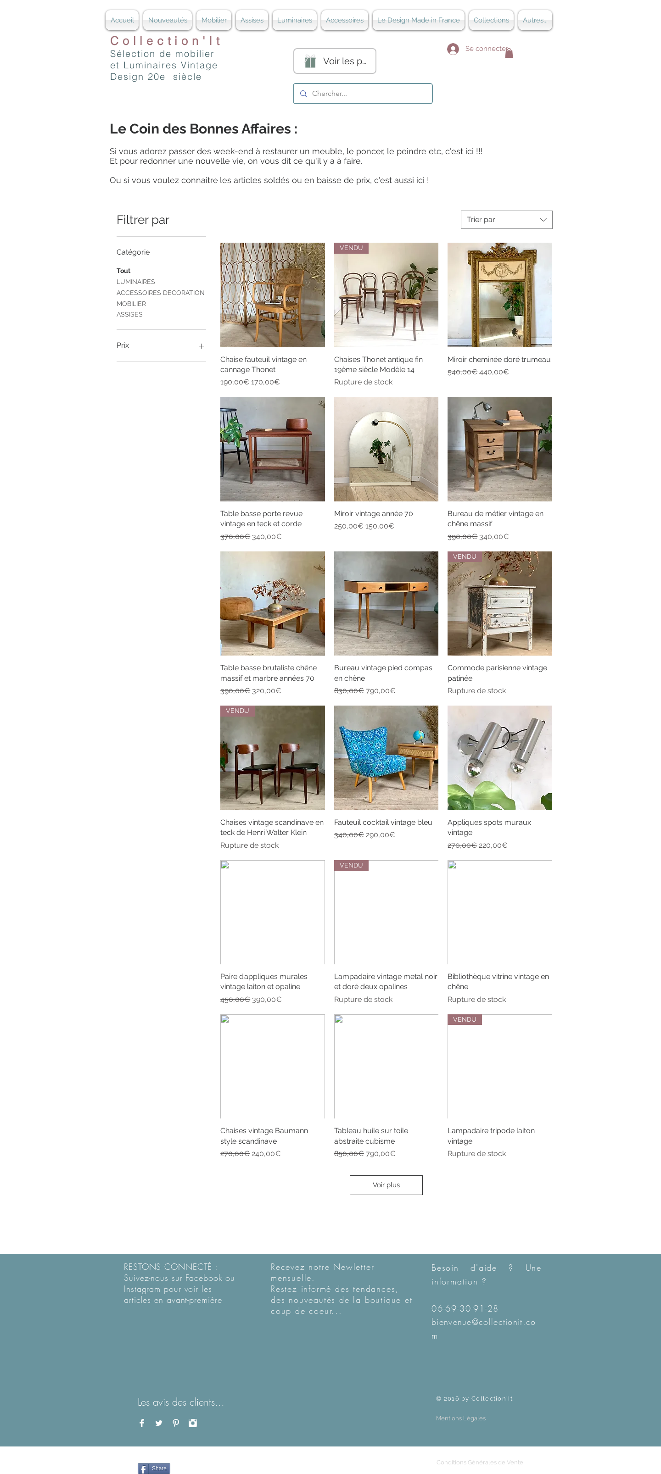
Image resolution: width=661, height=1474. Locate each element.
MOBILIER (131, 303)
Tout (123, 270)
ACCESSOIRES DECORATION (161, 292)
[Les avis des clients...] (186, 1402)
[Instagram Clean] (193, 1423)
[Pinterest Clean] (176, 1423)
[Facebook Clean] (142, 1423)
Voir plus (386, 1185)
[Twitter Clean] (159, 1423)
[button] (509, 53)
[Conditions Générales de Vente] (479, 1463)
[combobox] (507, 220)
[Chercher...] (362, 93)
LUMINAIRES (136, 281)
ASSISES (130, 313)
